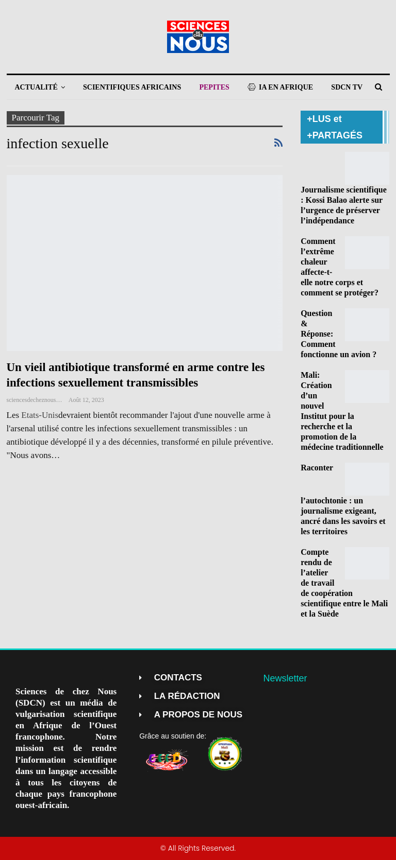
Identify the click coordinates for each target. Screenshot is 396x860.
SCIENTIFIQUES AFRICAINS (132, 87)
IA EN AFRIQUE (280, 87)
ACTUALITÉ (36, 87)
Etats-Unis (39, 415)
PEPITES (214, 87)
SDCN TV (346, 87)
